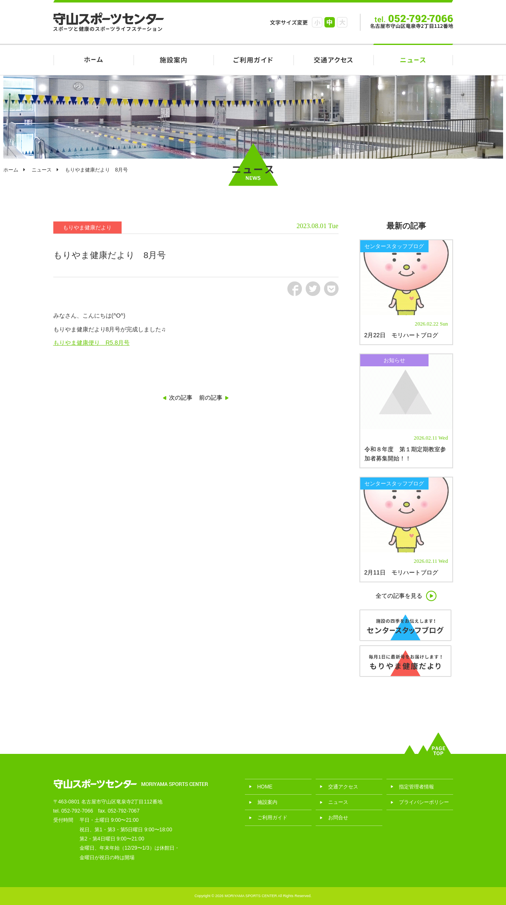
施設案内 (173, 59)
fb (294, 288)
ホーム (10, 170)
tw (313, 288)
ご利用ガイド (253, 59)
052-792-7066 (77, 811)
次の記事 (180, 397)
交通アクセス (333, 59)
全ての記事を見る (399, 595)
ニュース (413, 59)
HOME (93, 59)
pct (331, 288)
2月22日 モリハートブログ (401, 335)
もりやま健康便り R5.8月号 (91, 342)
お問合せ (338, 817)
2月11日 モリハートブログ (401, 572)
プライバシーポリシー (424, 802)
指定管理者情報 (416, 787)
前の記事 (210, 397)
